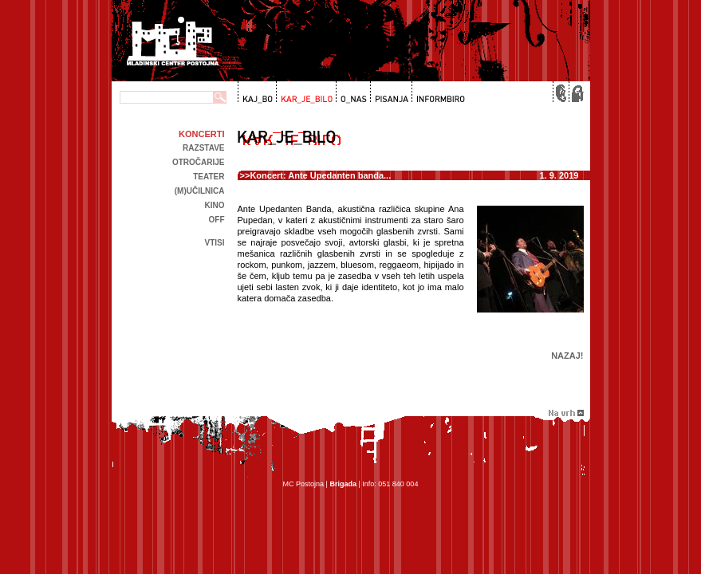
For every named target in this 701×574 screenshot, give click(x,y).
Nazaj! (567, 355)
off (217, 219)
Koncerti (201, 134)
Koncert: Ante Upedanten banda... (320, 175)
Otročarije (198, 162)
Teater (208, 176)
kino (215, 205)
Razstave (203, 148)
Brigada (342, 484)
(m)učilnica (200, 191)
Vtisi (214, 242)
